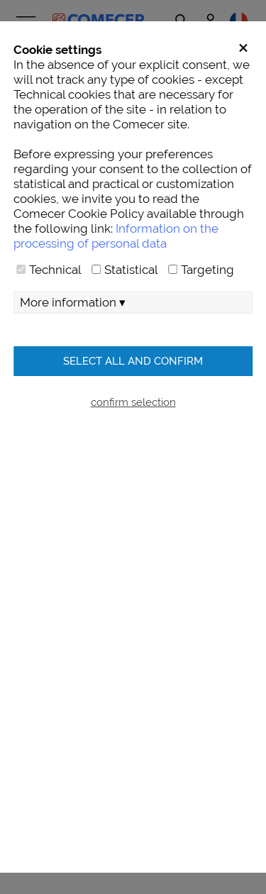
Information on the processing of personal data (115, 235)
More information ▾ (73, 302)
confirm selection (133, 402)
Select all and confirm (133, 361)
